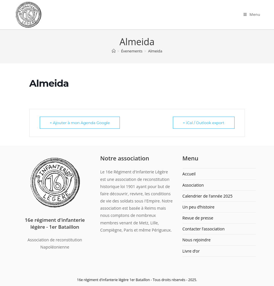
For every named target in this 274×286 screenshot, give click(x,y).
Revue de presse (197, 218)
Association (193, 185)
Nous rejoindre (196, 240)
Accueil (189, 174)
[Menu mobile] (251, 14)
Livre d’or (191, 251)
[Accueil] (114, 51)
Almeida (155, 51)
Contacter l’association (203, 229)
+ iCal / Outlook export (203, 122)
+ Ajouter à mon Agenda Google (80, 122)
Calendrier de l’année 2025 (207, 196)
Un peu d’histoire (198, 207)
